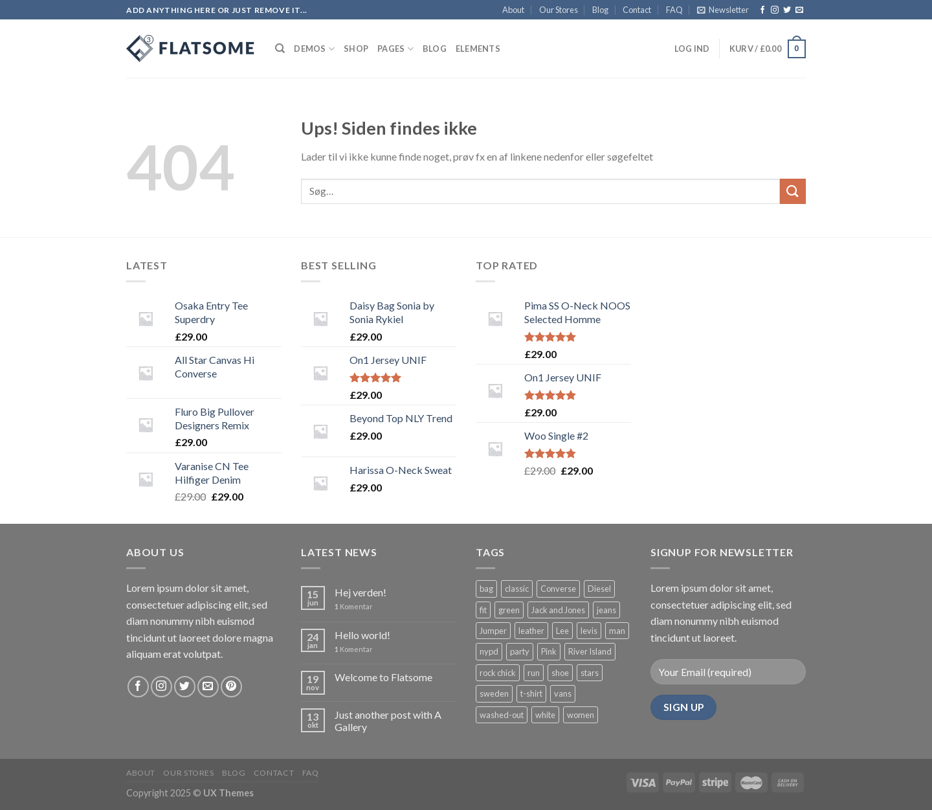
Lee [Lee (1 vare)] (562, 630)
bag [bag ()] (486, 588)
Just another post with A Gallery (388, 720)
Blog (600, 10)
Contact (637, 10)
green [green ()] (509, 610)
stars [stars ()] (590, 673)
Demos (314, 49)
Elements (478, 48)
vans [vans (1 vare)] (562, 693)
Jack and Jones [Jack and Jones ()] (558, 610)
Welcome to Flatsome (383, 677)
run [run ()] (533, 673)
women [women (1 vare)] (580, 715)
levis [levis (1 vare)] (589, 630)
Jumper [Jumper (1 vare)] (493, 630)
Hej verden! (360, 592)
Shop (356, 48)
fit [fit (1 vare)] (483, 610)
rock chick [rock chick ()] (498, 673)
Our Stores (558, 10)
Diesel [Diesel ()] (599, 588)
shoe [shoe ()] (560, 673)
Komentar (354, 606)
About (513, 10)
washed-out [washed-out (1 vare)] (502, 715)
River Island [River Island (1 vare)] (590, 651)
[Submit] (793, 191)
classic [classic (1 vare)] (517, 588)
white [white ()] (545, 715)
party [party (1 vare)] (519, 651)
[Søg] (280, 48)
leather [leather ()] (531, 630)
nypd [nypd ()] (489, 651)
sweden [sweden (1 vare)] (494, 693)
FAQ (674, 10)
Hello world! (362, 635)
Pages (395, 49)
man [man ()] (617, 630)
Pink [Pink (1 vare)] (549, 651)
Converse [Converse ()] (558, 588)
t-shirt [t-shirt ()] (531, 693)
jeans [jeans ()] (606, 610)
